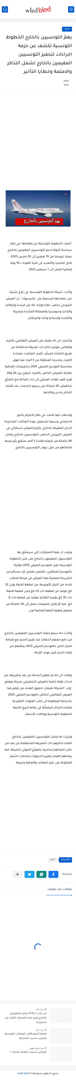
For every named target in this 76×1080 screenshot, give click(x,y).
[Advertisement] (38, 136)
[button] (53, 874)
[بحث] (5, 9)
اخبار (67, 29)
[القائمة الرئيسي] (71, 9)
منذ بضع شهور (36, 1048)
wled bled (23, 1073)
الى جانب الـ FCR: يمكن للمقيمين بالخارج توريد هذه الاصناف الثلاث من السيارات (26, 1018)
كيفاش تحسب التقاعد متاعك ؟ (28, 1052)
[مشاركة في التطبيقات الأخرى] (17, 874)
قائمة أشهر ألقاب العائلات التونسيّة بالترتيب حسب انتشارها (25, 1036)
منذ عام (40, 1009)
